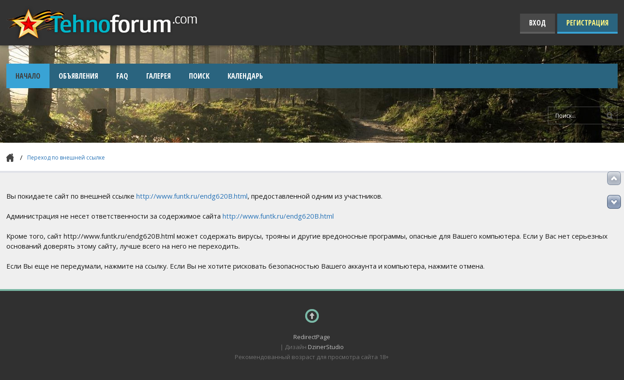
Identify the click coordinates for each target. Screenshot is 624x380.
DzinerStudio (326, 347)
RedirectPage (311, 337)
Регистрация (587, 23)
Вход (537, 23)
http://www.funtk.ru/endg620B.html (192, 195)
